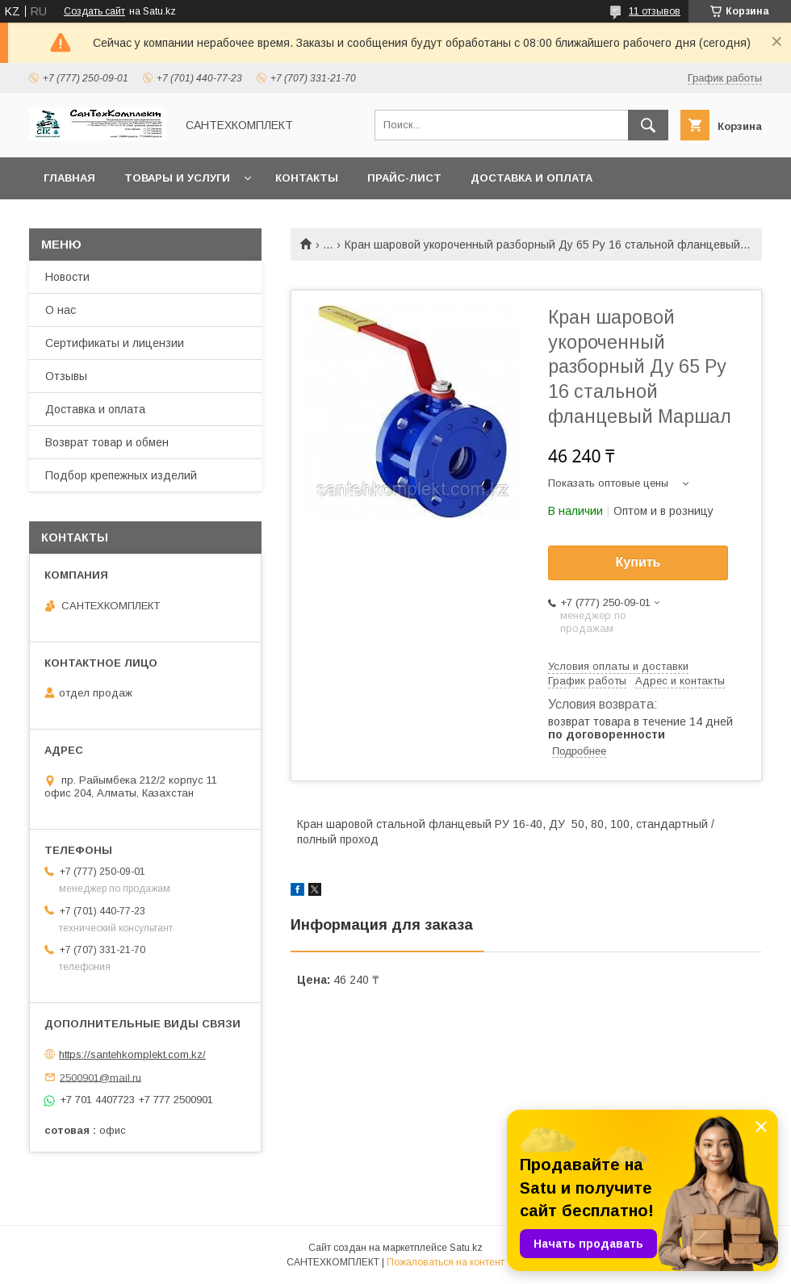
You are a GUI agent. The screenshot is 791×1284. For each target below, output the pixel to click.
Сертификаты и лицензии (114, 343)
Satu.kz (466, 1247)
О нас (60, 309)
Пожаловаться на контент (445, 1262)
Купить (638, 562)
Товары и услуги (177, 178)
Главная (69, 178)
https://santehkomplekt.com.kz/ (132, 1054)
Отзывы (66, 376)
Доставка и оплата (531, 178)
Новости (67, 276)
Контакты (306, 178)
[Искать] (648, 125)
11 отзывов (654, 11)
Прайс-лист (404, 178)
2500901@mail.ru (100, 1077)
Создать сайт (94, 11)
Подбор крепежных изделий (121, 475)
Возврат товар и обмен (107, 442)
